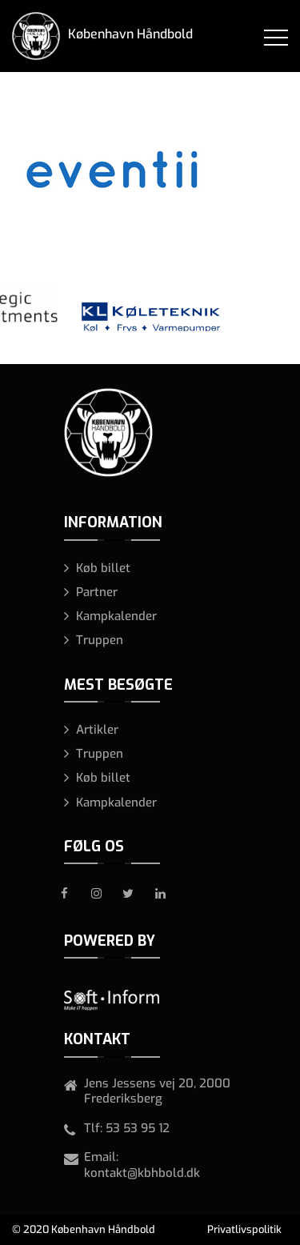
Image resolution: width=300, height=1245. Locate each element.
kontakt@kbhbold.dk (142, 1173)
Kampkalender (116, 616)
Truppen (99, 640)
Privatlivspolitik (244, 1229)
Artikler (97, 730)
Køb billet (103, 568)
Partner (97, 592)
